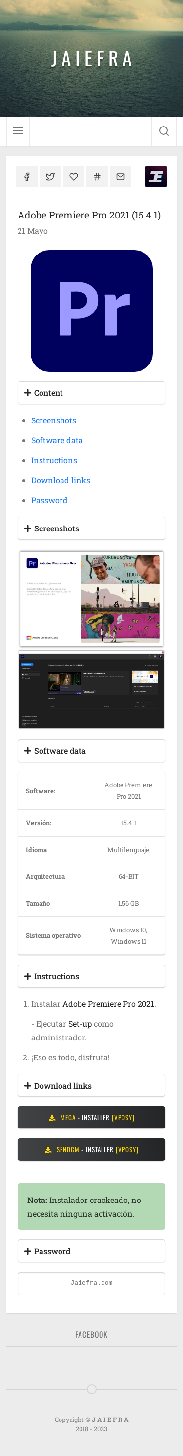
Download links (60, 480)
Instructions (54, 460)
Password (49, 500)
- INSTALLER (92, 1117)
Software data (57, 440)
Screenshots (53, 420)
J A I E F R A (91, 57)
